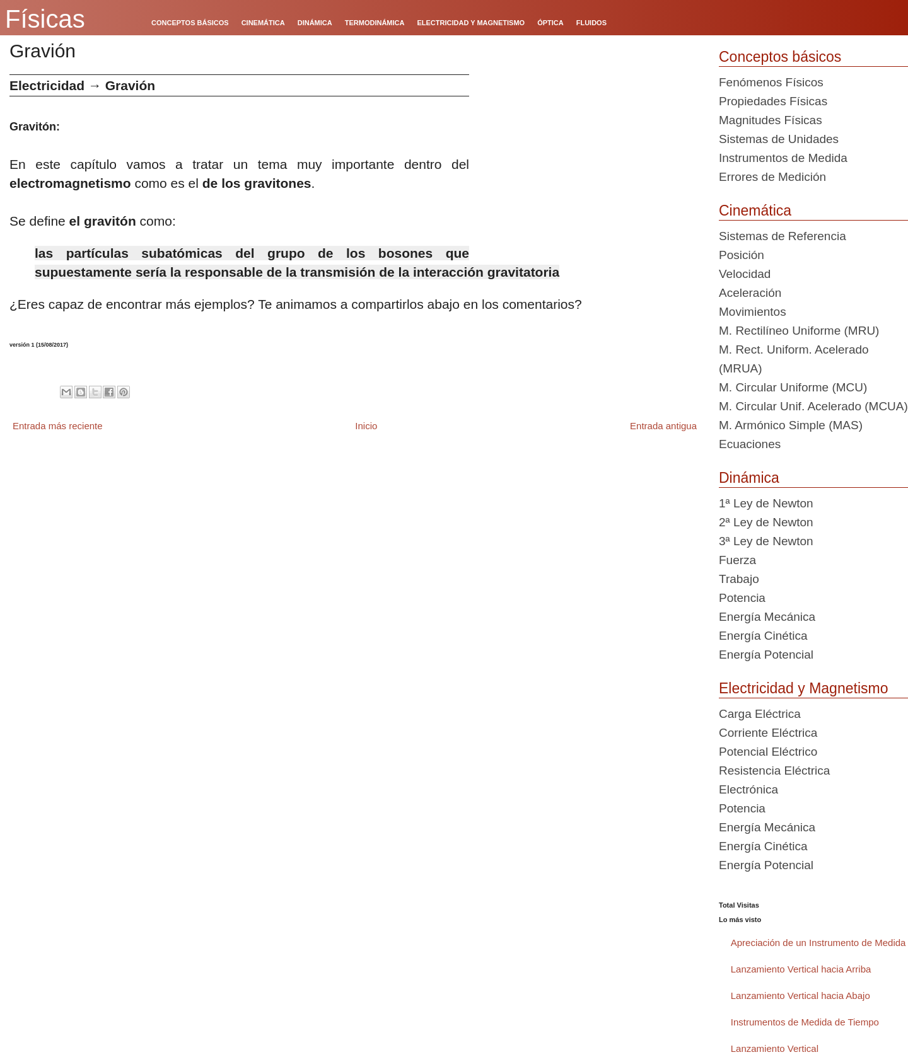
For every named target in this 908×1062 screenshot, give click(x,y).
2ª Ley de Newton (766, 522)
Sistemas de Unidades (779, 139)
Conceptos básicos (780, 57)
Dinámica (749, 478)
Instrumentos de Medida (783, 157)
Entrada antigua (663, 425)
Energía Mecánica (767, 616)
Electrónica (748, 789)
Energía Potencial (766, 654)
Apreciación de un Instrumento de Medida (818, 942)
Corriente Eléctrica (768, 732)
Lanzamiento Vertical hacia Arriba (801, 969)
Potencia (742, 597)
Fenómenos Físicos (771, 82)
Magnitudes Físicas (770, 120)
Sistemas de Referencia (782, 236)
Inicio (366, 425)
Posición (741, 255)
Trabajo (739, 579)
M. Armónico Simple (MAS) (791, 425)
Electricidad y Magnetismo (803, 688)
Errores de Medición (772, 176)
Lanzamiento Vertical (774, 1048)
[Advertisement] (589, 162)
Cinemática (755, 210)
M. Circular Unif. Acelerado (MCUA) (813, 406)
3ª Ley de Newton (766, 541)
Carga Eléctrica (760, 713)
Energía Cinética (763, 635)
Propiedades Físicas (773, 101)
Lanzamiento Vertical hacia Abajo (800, 995)
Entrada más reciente (58, 425)
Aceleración (750, 292)
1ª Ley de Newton (766, 503)
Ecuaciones (750, 444)
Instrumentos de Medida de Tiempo (805, 1022)
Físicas (45, 19)
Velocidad (745, 273)
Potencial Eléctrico (768, 751)
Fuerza (737, 560)
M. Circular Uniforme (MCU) (793, 387)
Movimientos (752, 311)
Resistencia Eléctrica (774, 770)
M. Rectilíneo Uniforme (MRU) (799, 330)
